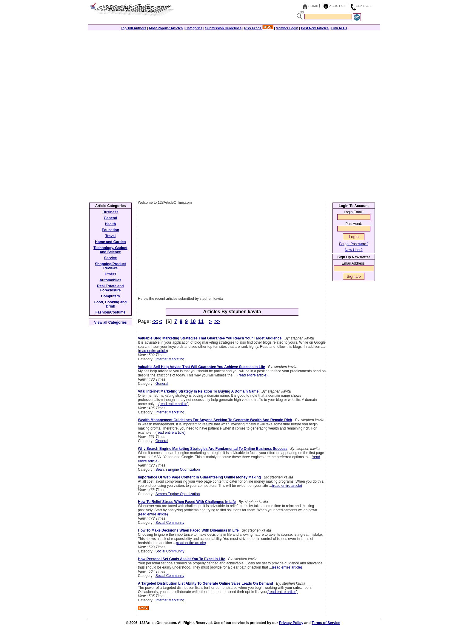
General (162, 384)
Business (110, 212)
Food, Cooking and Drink (110, 304)
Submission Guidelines (223, 28)
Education (110, 230)
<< (155, 321)
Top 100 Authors (134, 28)
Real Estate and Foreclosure (110, 288)
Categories (193, 28)
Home (313, 5)
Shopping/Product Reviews (110, 266)
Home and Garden (110, 242)
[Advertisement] (234, 72)
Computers (110, 296)
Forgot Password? (353, 244)
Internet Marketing (170, 359)
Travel (110, 236)
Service (110, 258)
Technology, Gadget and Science (110, 250)
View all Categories (110, 322)
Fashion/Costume (111, 312)
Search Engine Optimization (178, 469)
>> (217, 321)
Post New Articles (315, 28)
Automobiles (110, 280)
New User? (353, 250)
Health (110, 224)
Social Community (170, 523)
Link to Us (339, 28)
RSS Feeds (258, 28)
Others (110, 274)
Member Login (287, 28)
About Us (337, 5)
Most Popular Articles (166, 28)
